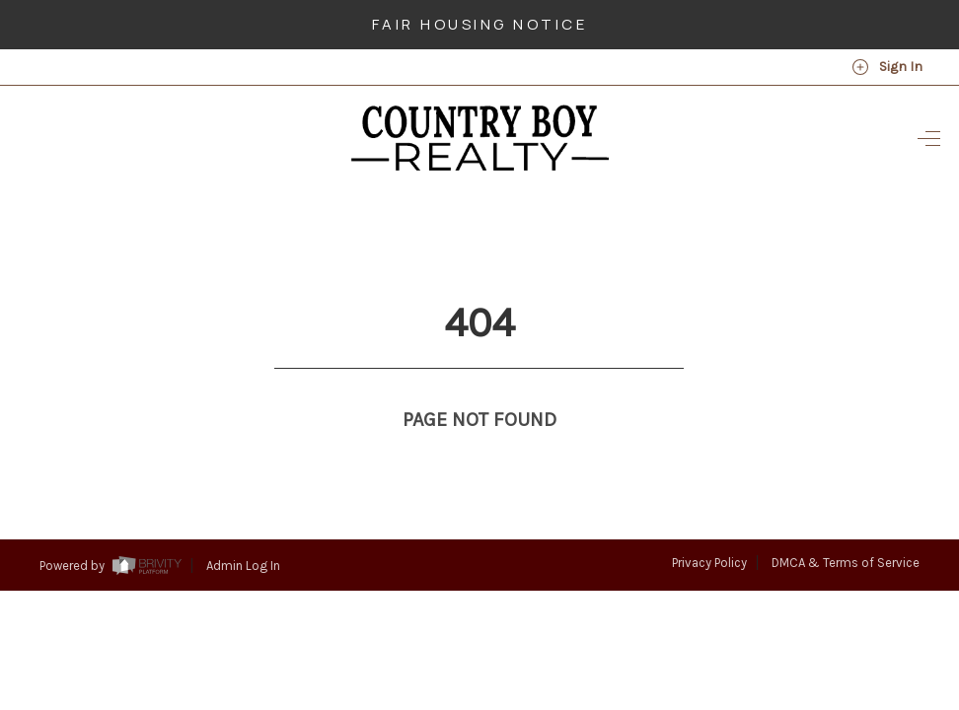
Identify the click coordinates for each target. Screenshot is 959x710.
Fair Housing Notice (480, 24)
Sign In (886, 67)
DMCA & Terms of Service (846, 526)
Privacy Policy (709, 526)
